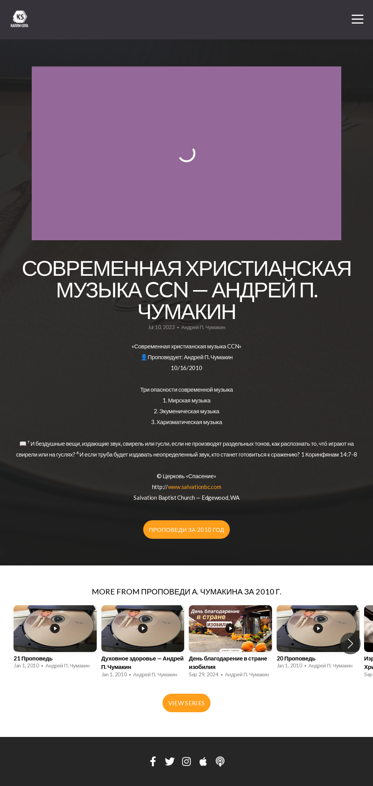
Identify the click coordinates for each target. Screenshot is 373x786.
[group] (55, 639)
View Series (186, 702)
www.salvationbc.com (194, 486)
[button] (350, 643)
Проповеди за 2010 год (186, 529)
